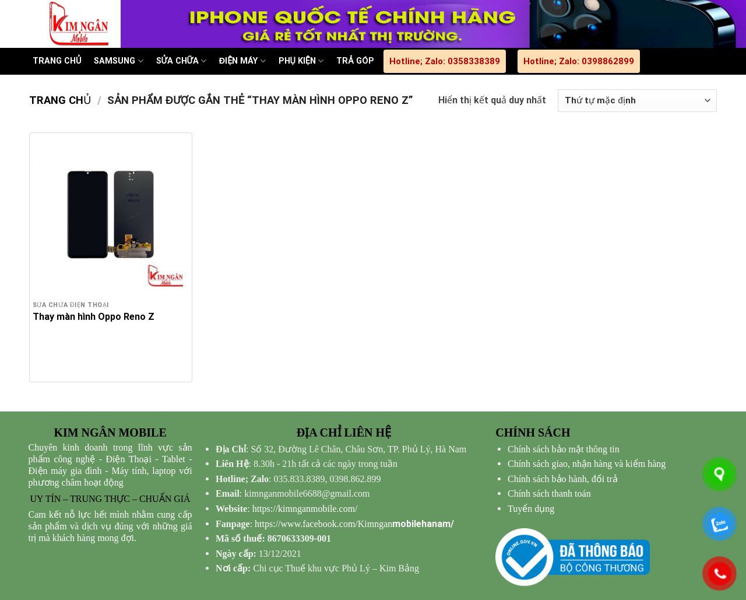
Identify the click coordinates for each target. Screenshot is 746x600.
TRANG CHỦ (57, 61)
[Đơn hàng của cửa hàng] (637, 100)
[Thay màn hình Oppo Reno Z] (110, 214)
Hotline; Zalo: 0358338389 (444, 61)
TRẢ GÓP (355, 61)
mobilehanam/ (354, 523)
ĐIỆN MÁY (242, 61)
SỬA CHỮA (181, 61)
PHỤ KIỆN (301, 61)
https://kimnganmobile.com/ (305, 509)
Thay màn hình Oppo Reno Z (93, 316)
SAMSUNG (118, 61)
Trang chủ (60, 100)
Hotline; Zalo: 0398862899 (578, 61)
